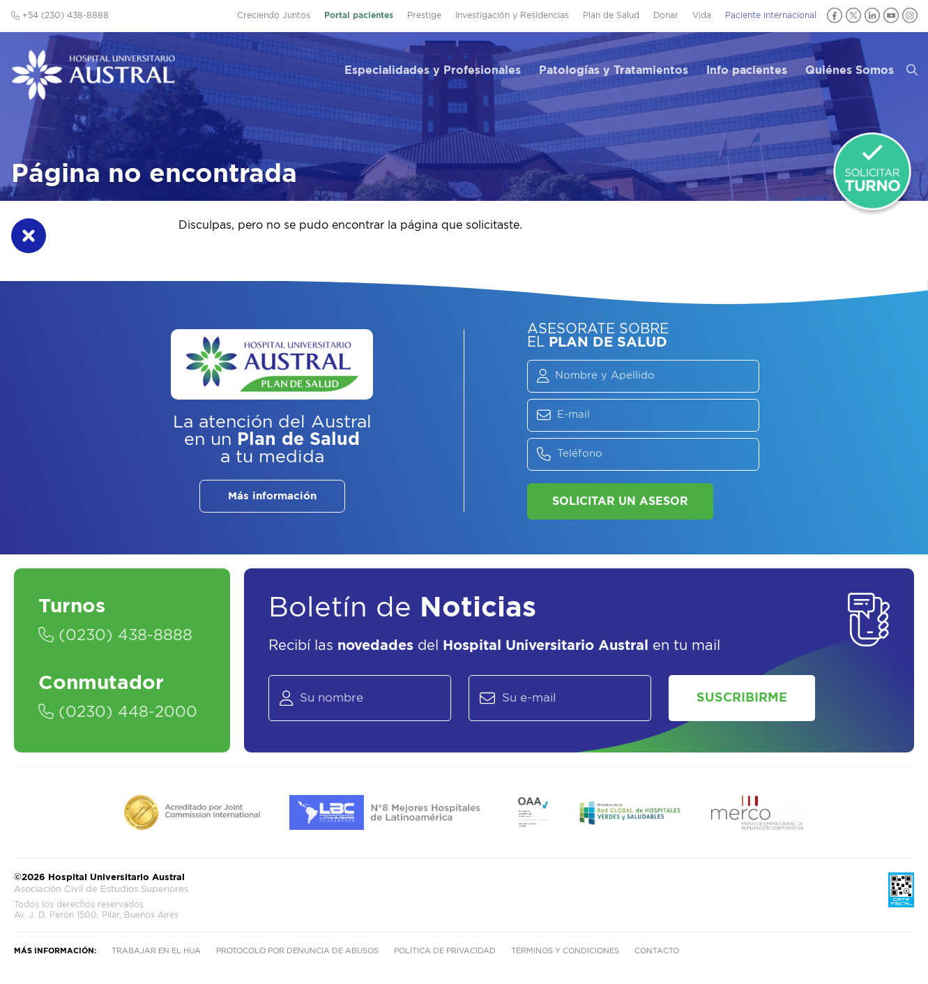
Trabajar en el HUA (156, 951)
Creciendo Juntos (273, 15)
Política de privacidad (445, 951)
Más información (272, 496)
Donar (665, 15)
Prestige (424, 15)
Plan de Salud (611, 15)
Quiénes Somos (849, 70)
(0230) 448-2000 (117, 712)
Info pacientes (746, 70)
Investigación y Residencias (512, 15)
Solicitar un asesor (620, 501)
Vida (701, 15)
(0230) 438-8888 (115, 635)
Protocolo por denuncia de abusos (297, 951)
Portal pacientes (358, 15)
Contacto (656, 951)
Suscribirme (742, 698)
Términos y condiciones (565, 951)
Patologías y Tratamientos (613, 70)
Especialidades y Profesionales (432, 70)
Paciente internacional (770, 15)
